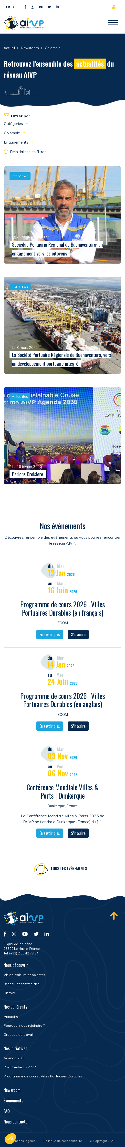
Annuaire (11, 1016)
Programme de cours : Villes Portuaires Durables (43, 1076)
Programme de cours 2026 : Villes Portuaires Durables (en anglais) (62, 700)
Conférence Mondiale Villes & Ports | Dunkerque (63, 792)
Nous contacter (16, 1121)
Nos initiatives (15, 1048)
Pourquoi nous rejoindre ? (24, 1025)
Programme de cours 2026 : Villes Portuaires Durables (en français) (62, 609)
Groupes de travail (18, 1034)
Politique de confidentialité (62, 1141)
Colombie (12, 132)
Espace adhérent (114, 6)
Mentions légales (23, 1141)
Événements (13, 1100)
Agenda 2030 (14, 1058)
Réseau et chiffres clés (22, 984)
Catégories (14, 123)
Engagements (16, 142)
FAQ (7, 1111)
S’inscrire (78, 635)
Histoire (10, 993)
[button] (9, 6)
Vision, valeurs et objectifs (24, 975)
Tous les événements (69, 869)
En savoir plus (50, 635)
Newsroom (12, 1090)
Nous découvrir (16, 965)
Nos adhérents (15, 1006)
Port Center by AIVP (20, 1067)
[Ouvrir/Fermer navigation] (113, 23)
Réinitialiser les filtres (25, 151)
